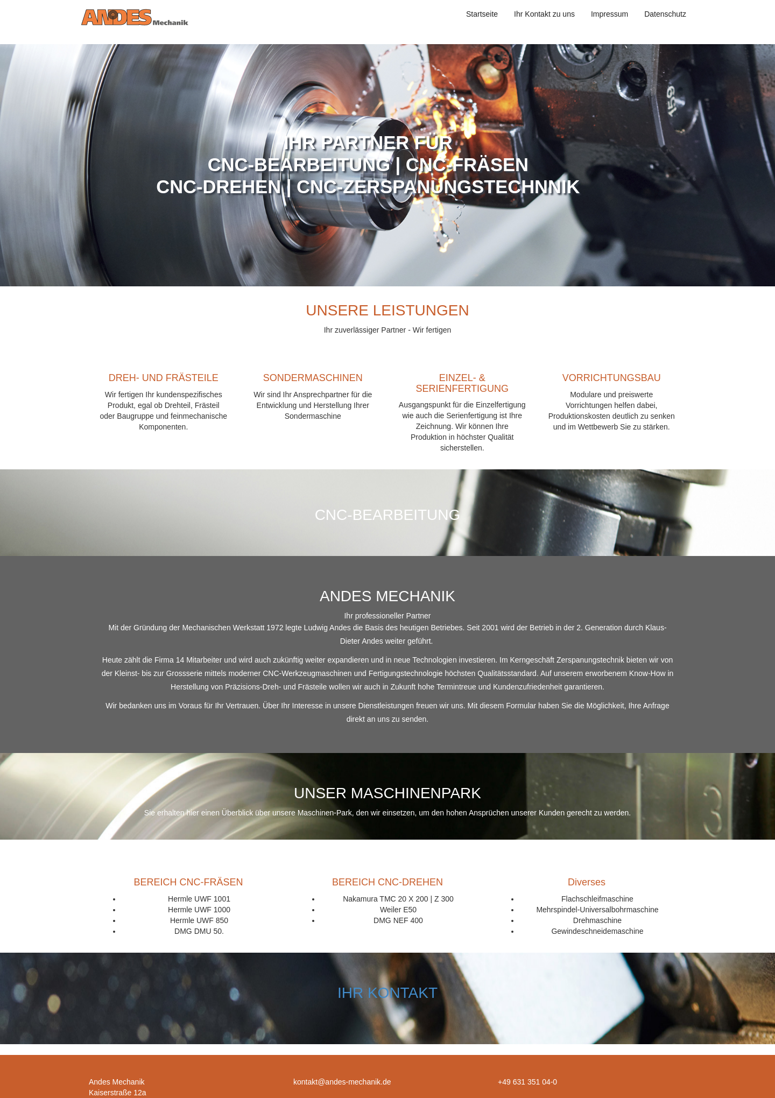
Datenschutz (665, 14)
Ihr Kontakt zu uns (544, 14)
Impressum (609, 14)
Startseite (482, 14)
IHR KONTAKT (387, 992)
